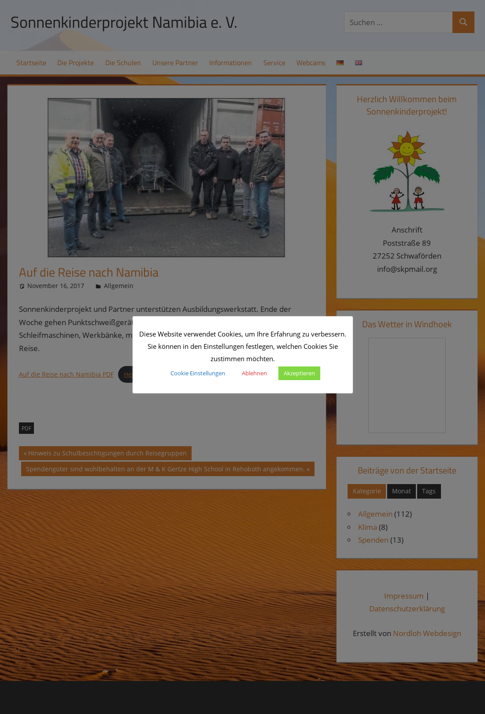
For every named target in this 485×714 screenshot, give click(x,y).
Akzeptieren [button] (299, 373)
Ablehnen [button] (254, 373)
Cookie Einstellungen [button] (197, 373)
